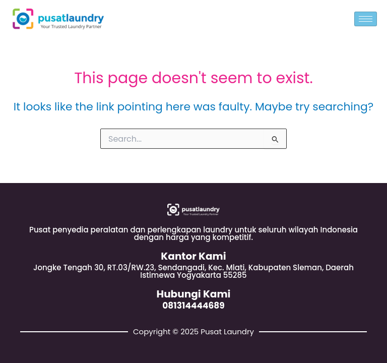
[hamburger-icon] (365, 19)
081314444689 (193, 305)
